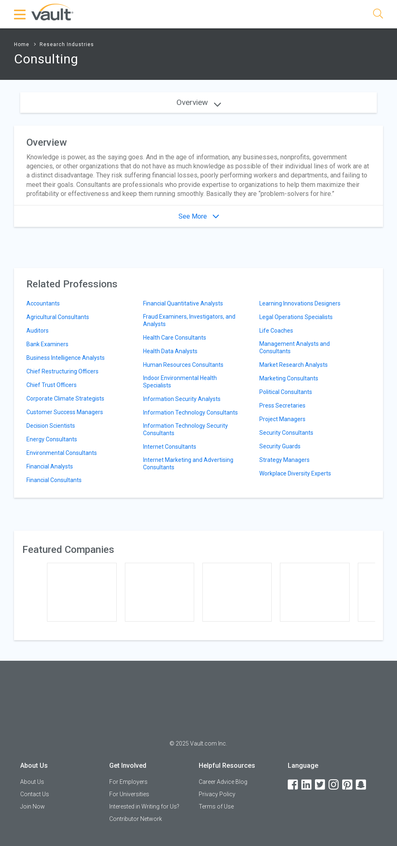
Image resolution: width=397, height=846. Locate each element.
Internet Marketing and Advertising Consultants (188, 464)
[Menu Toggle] (20, 14)
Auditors (37, 330)
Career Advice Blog (223, 781)
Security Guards (280, 446)
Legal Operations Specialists (296, 317)
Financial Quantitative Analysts (183, 303)
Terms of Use (216, 806)
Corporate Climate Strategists (65, 398)
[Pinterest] (348, 784)
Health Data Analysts (170, 351)
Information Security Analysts (182, 399)
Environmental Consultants (61, 453)
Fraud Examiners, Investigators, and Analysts (189, 320)
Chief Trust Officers (51, 385)
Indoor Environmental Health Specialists (180, 382)
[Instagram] (334, 784)
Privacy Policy (217, 794)
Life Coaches (276, 330)
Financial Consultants (54, 480)
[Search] (378, 15)
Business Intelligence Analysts (65, 357)
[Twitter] (321, 784)
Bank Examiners (47, 344)
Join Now (32, 806)
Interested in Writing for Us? (144, 806)
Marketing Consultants (288, 378)
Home (21, 44)
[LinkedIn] (307, 784)
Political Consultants (285, 392)
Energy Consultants (51, 439)
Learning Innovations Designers (300, 303)
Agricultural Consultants (57, 317)
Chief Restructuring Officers (62, 371)
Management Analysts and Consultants (294, 347)
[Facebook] (293, 784)
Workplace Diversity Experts (295, 473)
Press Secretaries (282, 405)
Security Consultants (286, 432)
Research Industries (67, 44)
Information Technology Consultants (190, 412)
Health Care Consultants (174, 337)
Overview (198, 102)
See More (199, 216)
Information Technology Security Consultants (185, 429)
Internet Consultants (169, 446)
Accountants (43, 303)
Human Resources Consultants (183, 364)
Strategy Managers (284, 460)
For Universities (129, 794)
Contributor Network (135, 819)
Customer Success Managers (64, 412)
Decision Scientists (50, 425)
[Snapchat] (361, 784)
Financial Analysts (49, 466)
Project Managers (282, 419)
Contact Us (34, 794)
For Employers (128, 781)
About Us (32, 781)
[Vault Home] (52, 12)
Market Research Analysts (293, 364)
